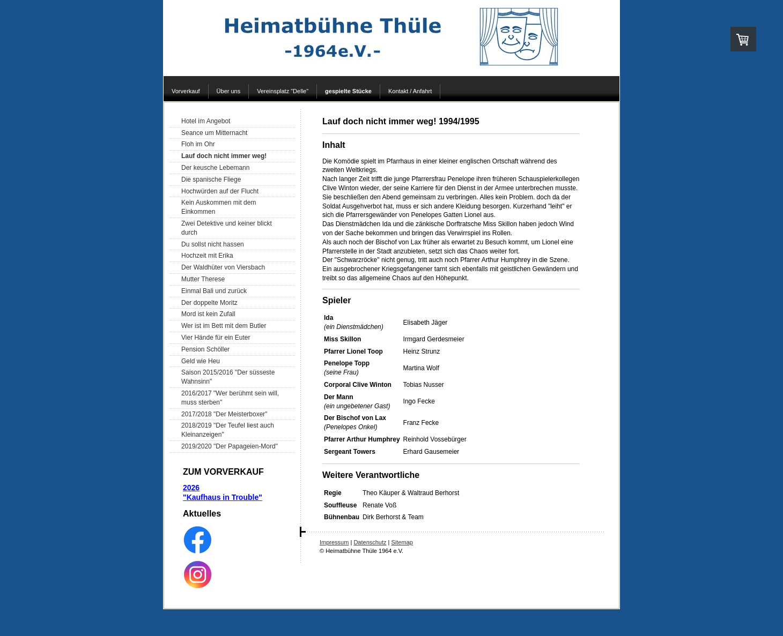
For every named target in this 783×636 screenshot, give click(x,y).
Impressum (334, 542)
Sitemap (402, 542)
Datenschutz (369, 542)
